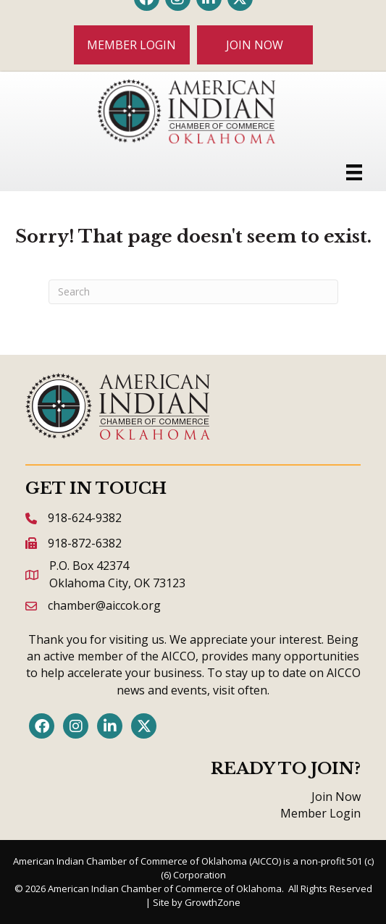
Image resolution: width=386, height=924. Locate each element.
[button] (132, 44)
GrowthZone (212, 902)
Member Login (320, 813)
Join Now (336, 797)
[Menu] (354, 172)
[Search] (193, 292)
